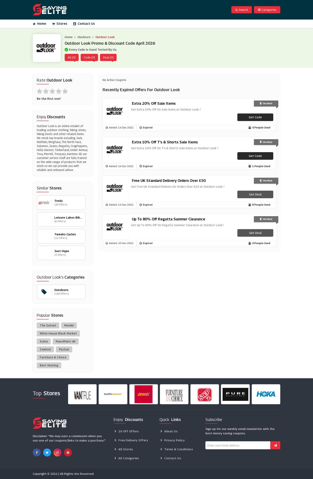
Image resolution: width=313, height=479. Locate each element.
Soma (44, 341)
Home (39, 24)
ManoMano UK (66, 341)
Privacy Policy (174, 440)
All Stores (125, 449)
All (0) (72, 57)
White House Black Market (58, 333)
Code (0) (89, 57)
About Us (170, 431)
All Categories (128, 458)
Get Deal (255, 194)
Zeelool (45, 349)
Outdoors (83, 37)
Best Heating (49, 365)
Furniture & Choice (53, 357)
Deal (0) (108, 57)
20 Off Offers (128, 431)
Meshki (69, 325)
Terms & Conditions (178, 449)
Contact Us (84, 24)
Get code (255, 117)
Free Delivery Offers (133, 440)
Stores (59, 24)
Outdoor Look (105, 37)
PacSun (64, 349)
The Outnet (48, 325)
